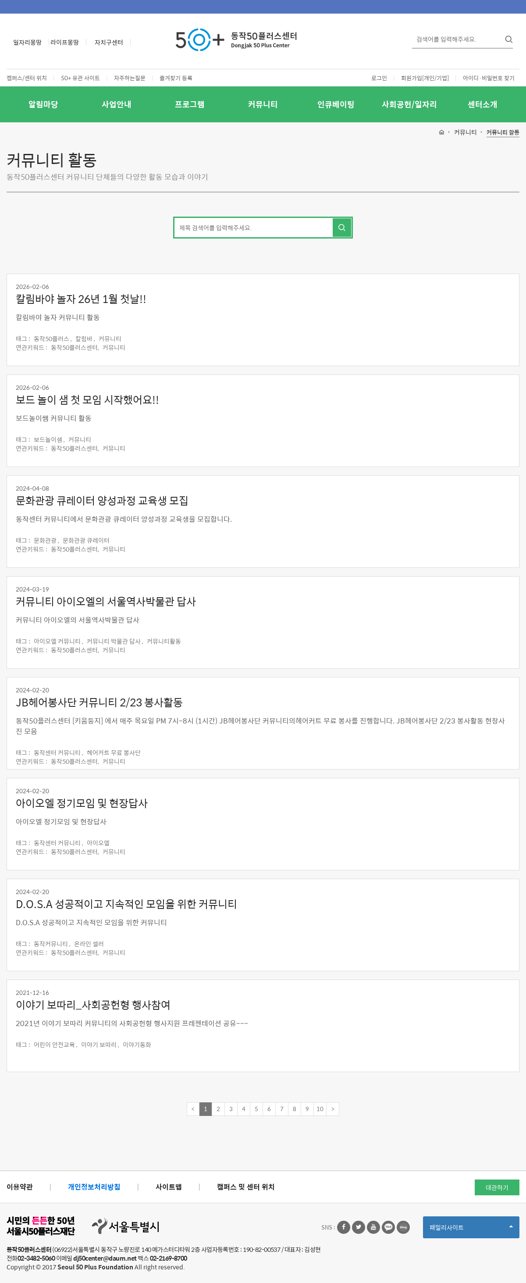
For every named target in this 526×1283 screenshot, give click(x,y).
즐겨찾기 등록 (176, 77)
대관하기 (497, 1187)
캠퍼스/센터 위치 (27, 77)
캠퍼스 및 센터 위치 (246, 1186)
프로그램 (190, 104)
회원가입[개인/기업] (425, 77)
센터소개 (483, 104)
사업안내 (117, 104)
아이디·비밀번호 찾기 (489, 77)
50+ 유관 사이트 (80, 77)
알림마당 (43, 104)
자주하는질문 (130, 77)
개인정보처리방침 (94, 1186)
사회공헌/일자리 (409, 104)
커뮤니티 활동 (503, 132)
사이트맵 (169, 1186)
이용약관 (20, 1186)
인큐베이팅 (336, 104)
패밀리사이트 (471, 1230)
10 (319, 1108)
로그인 (379, 77)
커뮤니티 (263, 104)
